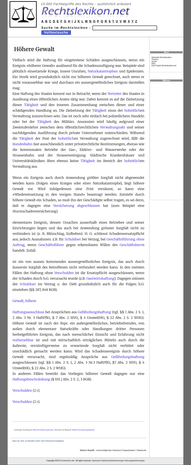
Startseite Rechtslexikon (161, 57)
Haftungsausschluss (28, 312)
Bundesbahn (22, 144)
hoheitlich (132, 110)
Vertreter (115, 93)
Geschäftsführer (51, 245)
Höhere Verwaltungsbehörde (83, 430)
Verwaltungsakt (112, 127)
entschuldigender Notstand (108, 450)
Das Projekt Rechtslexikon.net (163, 66)
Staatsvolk (141, 450)
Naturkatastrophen (103, 71)
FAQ (153, 64)
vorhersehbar (23, 340)
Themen (154, 59)
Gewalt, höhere (24, 301)
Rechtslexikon (65, 461)
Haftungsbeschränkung (31, 379)
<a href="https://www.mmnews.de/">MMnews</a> (166, 141)
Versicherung (63, 205)
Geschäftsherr (131, 245)
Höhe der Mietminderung (43, 430)
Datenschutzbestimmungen (112, 461)
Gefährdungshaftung (94, 312)
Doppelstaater (128, 450)
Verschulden (64, 273)
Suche (154, 61)
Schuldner (73, 239)
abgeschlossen (88, 205)
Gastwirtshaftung (100, 278)
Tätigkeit (31, 105)
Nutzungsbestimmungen (135, 461)
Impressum (96, 461)
